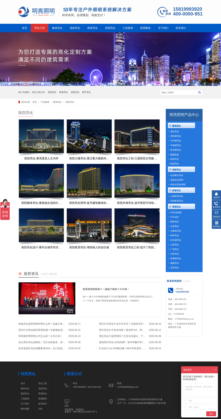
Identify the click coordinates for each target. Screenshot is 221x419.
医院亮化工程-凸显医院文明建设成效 (137, 158)
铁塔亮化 (174, 235)
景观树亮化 (175, 258)
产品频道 (45, 102)
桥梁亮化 (92, 28)
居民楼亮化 (175, 136)
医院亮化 (70, 102)
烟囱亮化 (174, 263)
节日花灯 (174, 217)
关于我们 (163, 28)
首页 (24, 28)
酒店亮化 (174, 131)
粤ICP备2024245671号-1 (85, 411)
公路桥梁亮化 (176, 196)
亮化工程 (39, 28)
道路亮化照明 (176, 180)
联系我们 (181, 28)
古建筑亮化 (175, 231)
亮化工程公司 (38, 92)
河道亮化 (174, 254)
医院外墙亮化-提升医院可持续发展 (137, 202)
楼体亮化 (57, 28)
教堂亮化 (174, 163)
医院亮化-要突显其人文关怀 (41, 158)
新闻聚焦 (145, 28)
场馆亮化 (174, 159)
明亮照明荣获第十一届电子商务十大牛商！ (106, 289)
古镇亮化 (174, 226)
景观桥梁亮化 (176, 201)
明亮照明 (69, 409)
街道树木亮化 (176, 175)
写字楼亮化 (175, 140)
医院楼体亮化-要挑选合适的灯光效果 (41, 202)
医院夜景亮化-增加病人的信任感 (89, 247)
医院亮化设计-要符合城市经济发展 (41, 247)
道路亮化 (75, 28)
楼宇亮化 (86, 92)
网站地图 (25, 409)
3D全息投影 (176, 212)
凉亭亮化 (174, 267)
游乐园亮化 (175, 240)
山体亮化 (174, 244)
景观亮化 (110, 28)
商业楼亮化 (175, 150)
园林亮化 (174, 221)
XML (40, 409)
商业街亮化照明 (177, 184)
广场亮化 (174, 249)
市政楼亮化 (175, 145)
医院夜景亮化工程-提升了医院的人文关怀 (137, 247)
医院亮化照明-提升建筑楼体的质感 (89, 202)
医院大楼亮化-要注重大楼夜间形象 (89, 158)
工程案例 (128, 28)
